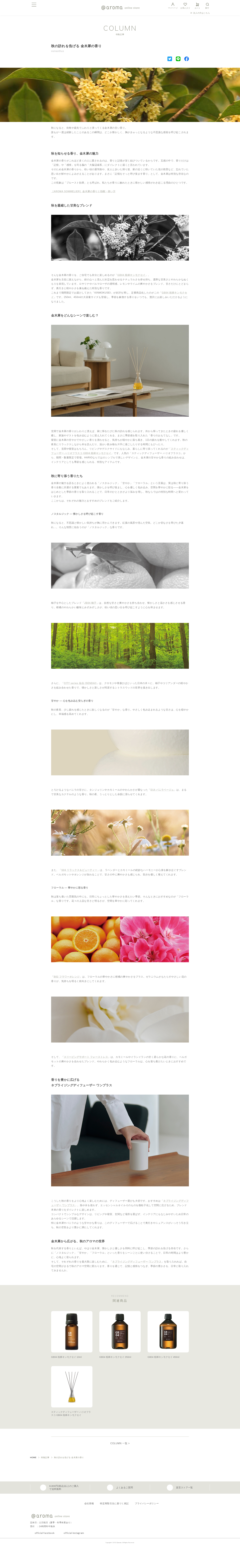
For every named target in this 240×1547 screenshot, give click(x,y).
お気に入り (185, 5)
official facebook (45, 1532)
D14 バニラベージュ (162, 790)
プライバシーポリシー (147, 1503)
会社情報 (89, 1503)
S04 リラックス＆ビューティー (79, 870)
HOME (33, 1457)
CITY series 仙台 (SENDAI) (80, 683)
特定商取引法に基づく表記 (114, 1503)
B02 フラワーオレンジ (67, 976)
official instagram (74, 1532)
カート (197, 5)
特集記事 (45, 1457)
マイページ (173, 5)
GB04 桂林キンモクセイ (131, 275)
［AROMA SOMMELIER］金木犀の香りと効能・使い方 (83, 191)
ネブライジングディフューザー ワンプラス (136, 1261)
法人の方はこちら (201, 13)
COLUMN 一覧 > (120, 1443)
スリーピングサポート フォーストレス (86, 1057)
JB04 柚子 (90, 603)
